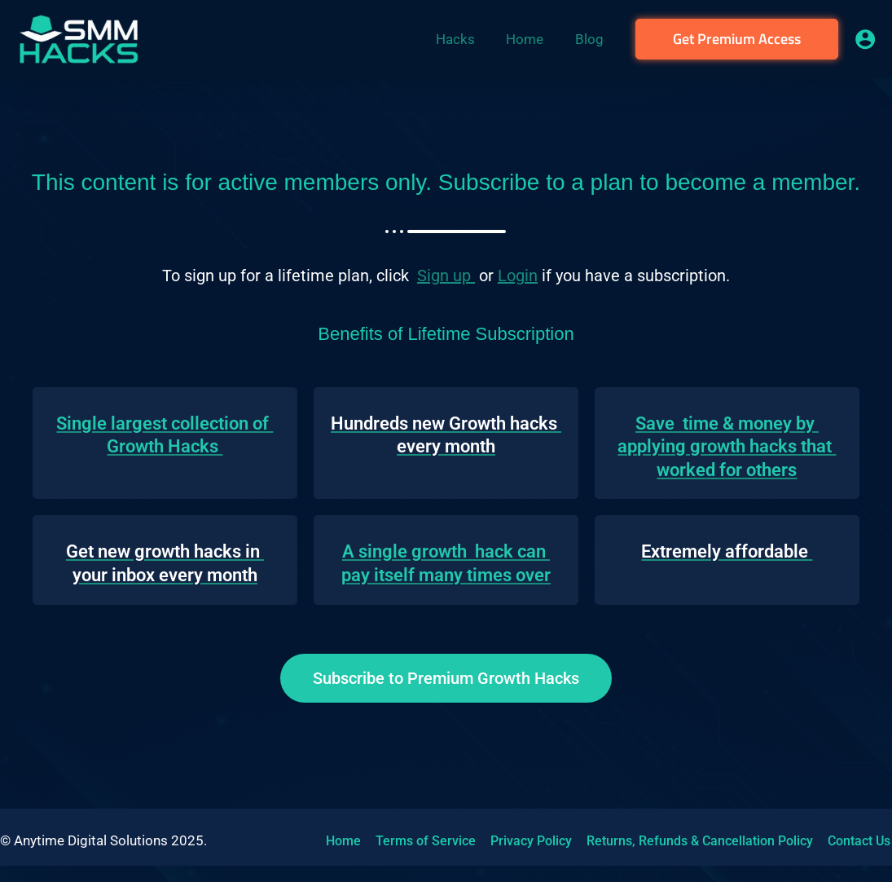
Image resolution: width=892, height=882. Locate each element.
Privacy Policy (526, 841)
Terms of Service (422, 841)
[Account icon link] (865, 39)
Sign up (446, 275)
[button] (736, 39)
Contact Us (850, 841)
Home (341, 841)
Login (518, 275)
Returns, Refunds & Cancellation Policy (693, 841)
